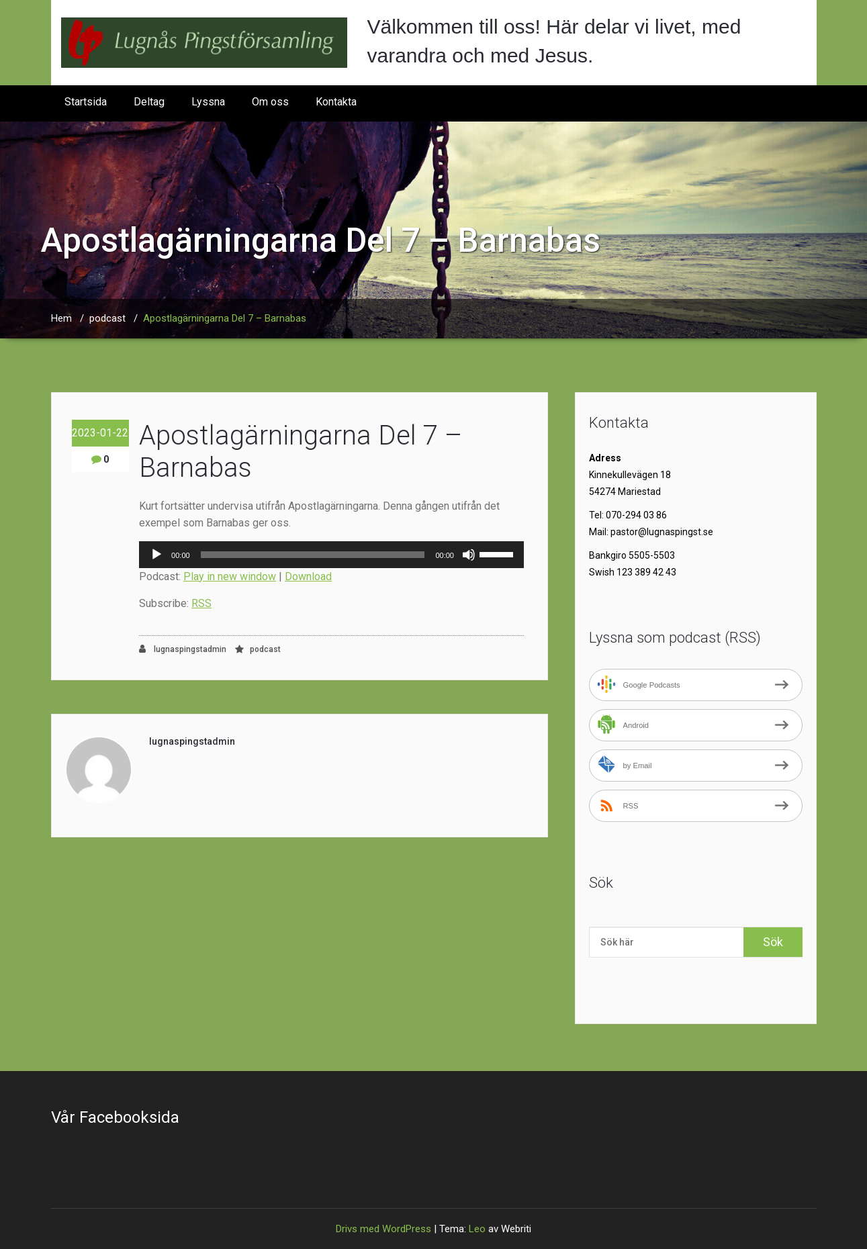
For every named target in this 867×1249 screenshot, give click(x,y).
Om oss (270, 101)
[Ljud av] (468, 554)
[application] (331, 554)
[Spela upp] (156, 554)
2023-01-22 (100, 432)
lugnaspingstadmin (182, 649)
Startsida (85, 101)
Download (308, 576)
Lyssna (208, 101)
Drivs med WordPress (383, 1229)
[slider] (313, 554)
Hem (61, 318)
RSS (201, 603)
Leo (477, 1229)
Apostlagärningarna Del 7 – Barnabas (224, 318)
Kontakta (336, 101)
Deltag (149, 101)
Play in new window (229, 576)
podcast (107, 318)
